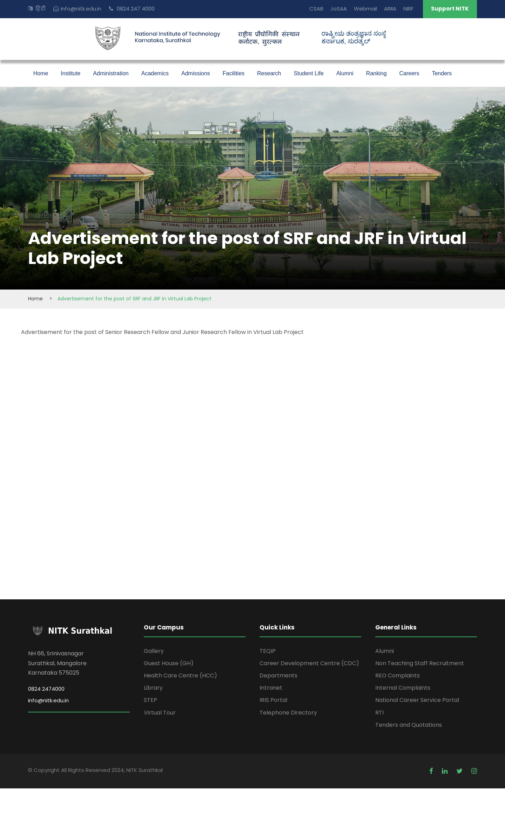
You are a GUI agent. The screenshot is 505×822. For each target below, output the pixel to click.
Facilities (233, 73)
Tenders (442, 73)
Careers (409, 73)
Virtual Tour (160, 713)
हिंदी (40, 8)
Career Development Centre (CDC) (309, 663)
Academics (155, 73)
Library (153, 688)
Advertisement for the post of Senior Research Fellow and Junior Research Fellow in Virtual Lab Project (162, 332)
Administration (110, 73)
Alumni (345, 73)
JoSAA (338, 8)
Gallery (154, 651)
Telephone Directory (288, 713)
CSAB (316, 8)
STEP (150, 700)
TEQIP (268, 651)
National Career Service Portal (417, 700)
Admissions (195, 73)
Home (40, 73)
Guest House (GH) (169, 663)
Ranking (376, 73)
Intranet (271, 688)
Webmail (365, 8)
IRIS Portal (273, 700)
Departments (278, 675)
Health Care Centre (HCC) (180, 675)
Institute (70, 73)
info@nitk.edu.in (81, 8)
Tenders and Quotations (408, 725)
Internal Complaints (402, 688)
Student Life (309, 73)
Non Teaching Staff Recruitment (419, 663)
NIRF (408, 8)
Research (269, 73)
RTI (379, 713)
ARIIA (390, 8)
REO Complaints (397, 675)
